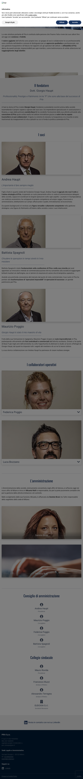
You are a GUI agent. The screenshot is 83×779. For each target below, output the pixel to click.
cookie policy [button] (32, 10)
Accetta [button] (75, 18)
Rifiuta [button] (62, 18)
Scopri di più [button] (10, 18)
